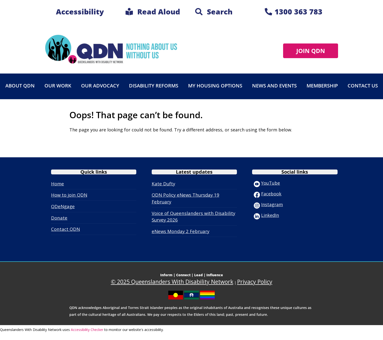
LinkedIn (266, 215)
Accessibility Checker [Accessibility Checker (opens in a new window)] (87, 329)
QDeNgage (63, 206)
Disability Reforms (153, 85)
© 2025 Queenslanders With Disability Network (172, 282)
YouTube (267, 183)
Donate (59, 218)
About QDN (20, 85)
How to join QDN (69, 195)
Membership (322, 85)
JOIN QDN (310, 51)
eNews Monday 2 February (180, 231)
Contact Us (363, 85)
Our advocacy (100, 85)
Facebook (267, 194)
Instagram (268, 204)
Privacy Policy (254, 282)
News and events (274, 85)
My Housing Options (215, 85)
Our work (57, 85)
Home (57, 184)
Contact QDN (65, 229)
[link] (153, 13)
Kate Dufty (163, 184)
